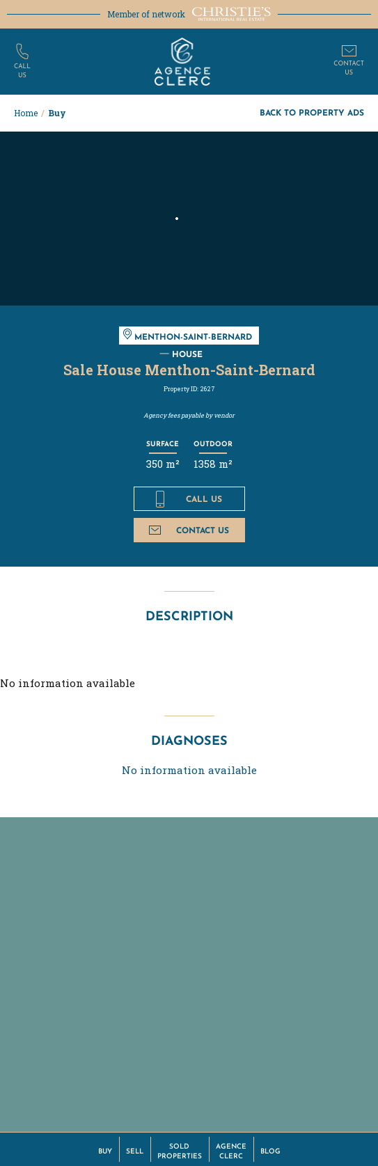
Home (26, 112)
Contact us (189, 530)
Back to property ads (312, 112)
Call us (189, 499)
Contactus (348, 68)
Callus (22, 71)
